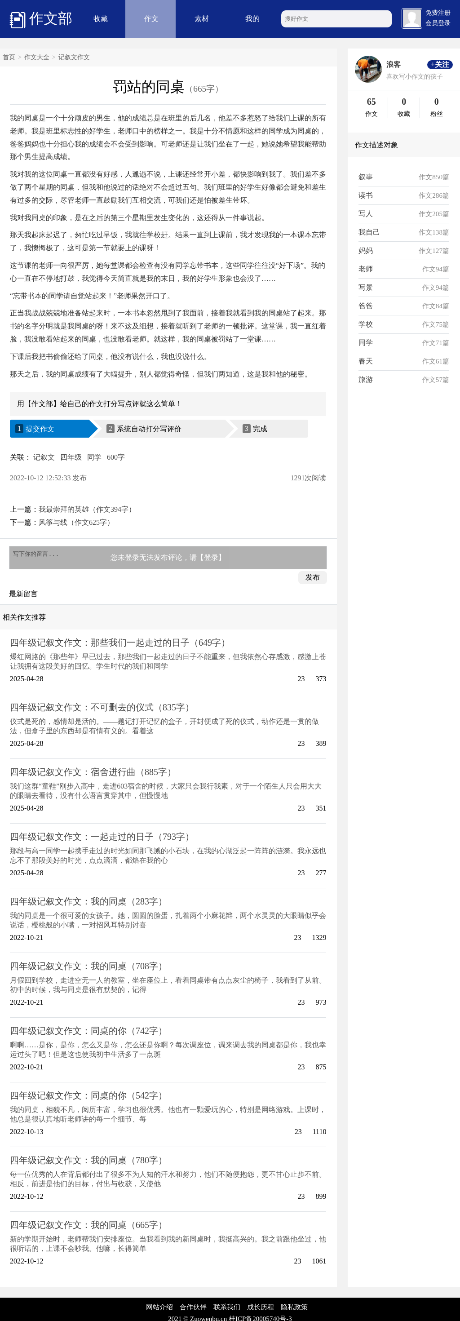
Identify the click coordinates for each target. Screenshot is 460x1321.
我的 (252, 18)
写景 (365, 287)
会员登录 (438, 23)
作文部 (40, 19)
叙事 (365, 177)
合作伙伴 (193, 1309)
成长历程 (260, 1309)
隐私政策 (294, 1309)
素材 (202, 18)
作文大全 (36, 57)
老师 (365, 269)
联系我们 (226, 1309)
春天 (365, 361)
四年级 (71, 457)
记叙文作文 (74, 57)
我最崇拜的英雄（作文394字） (87, 509)
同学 (94, 457)
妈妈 (365, 250)
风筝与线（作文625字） (76, 522)
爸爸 (365, 306)
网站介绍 (159, 1309)
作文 (151, 18)
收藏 (100, 18)
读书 (365, 195)
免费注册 (438, 12)
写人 (365, 213)
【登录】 (211, 559)
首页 (9, 57)
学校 (365, 324)
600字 (116, 457)
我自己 (369, 232)
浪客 (393, 64)
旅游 (365, 379)
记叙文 (44, 457)
